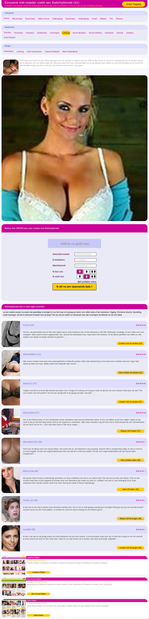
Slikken (103, 19)
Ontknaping (57, 19)
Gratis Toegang (133, 4)
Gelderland (42, 33)
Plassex (119, 19)
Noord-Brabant (79, 33)
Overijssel (109, 33)
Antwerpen (8, 51)
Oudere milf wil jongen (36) (130, 548)
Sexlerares (70, 19)
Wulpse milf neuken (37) (130, 431)
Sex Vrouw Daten (39, 594)
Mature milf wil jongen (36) (130, 518)
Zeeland (129, 33)
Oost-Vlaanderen (34, 51)
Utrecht (120, 33)
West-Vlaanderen (70, 51)
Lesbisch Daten (38, 572)
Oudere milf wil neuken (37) (130, 402)
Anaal (94, 19)
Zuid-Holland (9, 37)
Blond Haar (17, 19)
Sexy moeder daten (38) (131, 460)
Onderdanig (83, 19)
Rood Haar (30, 19)
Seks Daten (38, 615)
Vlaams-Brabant (52, 51)
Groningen (54, 33)
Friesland (30, 33)
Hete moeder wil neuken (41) (130, 372)
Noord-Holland (95, 33)
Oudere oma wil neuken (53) (130, 343)
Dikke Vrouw (43, 19)
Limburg (66, 33)
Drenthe (7, 32)
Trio (111, 19)
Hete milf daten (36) (130, 489)
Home (6, 18)
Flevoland (18, 33)
